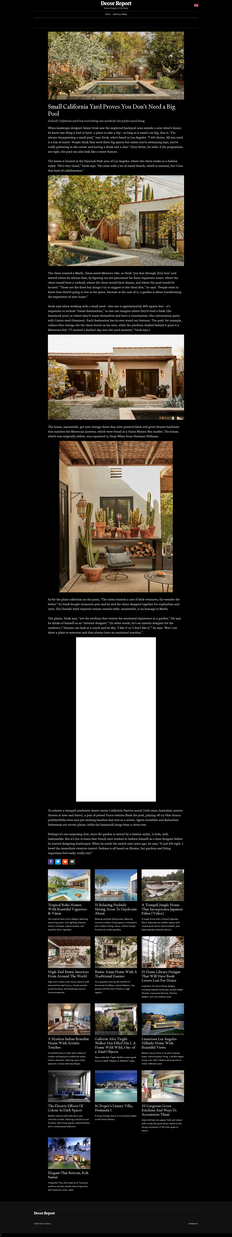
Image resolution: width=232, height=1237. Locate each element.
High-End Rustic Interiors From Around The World (68, 974)
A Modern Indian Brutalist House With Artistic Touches (68, 1043)
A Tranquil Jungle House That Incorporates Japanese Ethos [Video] (162, 909)
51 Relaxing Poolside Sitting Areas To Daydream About (116, 909)
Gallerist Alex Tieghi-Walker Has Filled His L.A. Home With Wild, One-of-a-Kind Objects (116, 1045)
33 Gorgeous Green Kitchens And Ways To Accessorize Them (159, 1110)
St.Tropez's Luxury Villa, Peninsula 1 (114, 1108)
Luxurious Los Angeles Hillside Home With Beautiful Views (159, 1043)
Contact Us (193, 1223)
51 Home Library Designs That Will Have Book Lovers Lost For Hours (161, 976)
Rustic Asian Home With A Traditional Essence (116, 974)
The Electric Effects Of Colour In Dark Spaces (65, 1108)
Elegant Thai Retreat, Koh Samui (68, 1174)
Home (108, 14)
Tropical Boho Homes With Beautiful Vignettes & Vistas (67, 909)
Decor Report (116, 4)
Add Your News (120, 14)
